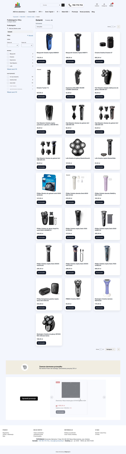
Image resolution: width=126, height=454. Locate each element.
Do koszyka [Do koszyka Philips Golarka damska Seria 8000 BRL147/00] (70, 202)
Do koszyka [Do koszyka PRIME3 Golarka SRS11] (70, 307)
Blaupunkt (12, 53)
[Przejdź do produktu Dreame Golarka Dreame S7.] (107, 42)
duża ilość (12, 83)
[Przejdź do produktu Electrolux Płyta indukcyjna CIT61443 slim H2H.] (71, 390)
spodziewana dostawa (16, 89)
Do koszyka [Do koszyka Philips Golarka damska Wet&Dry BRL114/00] (99, 202)
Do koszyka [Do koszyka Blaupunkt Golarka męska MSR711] (70, 61)
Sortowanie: (39, 23)
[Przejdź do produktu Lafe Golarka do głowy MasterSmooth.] (78, 147)
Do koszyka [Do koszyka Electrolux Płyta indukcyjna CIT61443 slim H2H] (60, 412)
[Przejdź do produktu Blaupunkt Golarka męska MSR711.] (78, 42)
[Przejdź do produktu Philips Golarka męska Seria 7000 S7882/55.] (107, 253)
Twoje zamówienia (38, 432)
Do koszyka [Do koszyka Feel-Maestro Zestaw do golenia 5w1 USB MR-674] (99, 132)
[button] (63, 5)
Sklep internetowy (62, 451)
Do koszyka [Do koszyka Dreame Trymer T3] (41, 96)
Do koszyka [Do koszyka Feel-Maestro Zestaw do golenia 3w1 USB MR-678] (70, 132)
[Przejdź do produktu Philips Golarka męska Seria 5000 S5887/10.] (107, 218)
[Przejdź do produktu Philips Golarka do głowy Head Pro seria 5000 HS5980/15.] (48, 218)
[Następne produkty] (110, 349)
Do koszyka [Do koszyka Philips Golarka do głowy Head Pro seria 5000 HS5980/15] (41, 237)
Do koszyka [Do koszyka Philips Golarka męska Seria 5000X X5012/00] (70, 272)
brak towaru (13, 86)
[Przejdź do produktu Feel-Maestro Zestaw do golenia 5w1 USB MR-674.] (107, 112)
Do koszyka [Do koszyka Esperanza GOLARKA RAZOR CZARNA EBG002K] (70, 96)
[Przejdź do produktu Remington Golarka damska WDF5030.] (107, 288)
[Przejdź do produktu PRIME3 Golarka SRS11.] (78, 288)
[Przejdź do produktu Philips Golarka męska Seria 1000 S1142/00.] (78, 218)
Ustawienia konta (38, 434)
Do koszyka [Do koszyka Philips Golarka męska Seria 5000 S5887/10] (99, 237)
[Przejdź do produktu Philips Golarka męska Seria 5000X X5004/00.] (48, 253)
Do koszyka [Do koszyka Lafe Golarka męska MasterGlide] (99, 167)
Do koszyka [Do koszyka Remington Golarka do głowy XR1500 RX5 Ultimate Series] (41, 343)
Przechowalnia (37, 436)
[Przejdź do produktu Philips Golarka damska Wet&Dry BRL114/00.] (107, 183)
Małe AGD (22, 16)
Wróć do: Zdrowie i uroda (14, 28)
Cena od (9, 42)
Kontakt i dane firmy (100, 432)
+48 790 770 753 (43, 441)
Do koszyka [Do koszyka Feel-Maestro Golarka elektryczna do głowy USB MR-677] (99, 96)
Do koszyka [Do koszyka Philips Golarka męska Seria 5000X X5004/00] (41, 272)
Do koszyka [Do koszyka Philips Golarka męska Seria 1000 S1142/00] (70, 237)
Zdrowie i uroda (30, 16)
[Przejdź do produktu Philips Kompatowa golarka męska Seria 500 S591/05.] (49, 288)
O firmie (97, 434)
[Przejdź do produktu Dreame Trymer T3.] (49, 77)
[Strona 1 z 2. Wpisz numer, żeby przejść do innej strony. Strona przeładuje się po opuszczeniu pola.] (112, 27)
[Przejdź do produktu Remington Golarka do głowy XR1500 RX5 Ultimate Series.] (49, 323)
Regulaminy (6, 432)
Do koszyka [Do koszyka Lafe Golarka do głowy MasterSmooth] (70, 167)
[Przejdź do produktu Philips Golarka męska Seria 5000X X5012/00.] (78, 253)
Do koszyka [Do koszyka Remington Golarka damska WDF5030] (99, 307)
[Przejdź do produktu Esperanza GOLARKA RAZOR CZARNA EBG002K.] (78, 77)
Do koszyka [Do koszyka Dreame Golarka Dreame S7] (99, 61)
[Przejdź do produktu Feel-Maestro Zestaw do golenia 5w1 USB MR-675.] (49, 147)
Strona (109, 26)
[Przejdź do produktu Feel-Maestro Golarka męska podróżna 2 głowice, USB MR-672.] (49, 112)
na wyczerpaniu (14, 76)
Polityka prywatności (70, 432)
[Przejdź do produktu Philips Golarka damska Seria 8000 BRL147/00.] (78, 183)
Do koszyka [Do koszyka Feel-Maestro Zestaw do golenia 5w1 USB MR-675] (41, 167)
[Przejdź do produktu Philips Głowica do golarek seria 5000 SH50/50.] (49, 183)
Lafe (11, 66)
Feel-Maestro (13, 63)
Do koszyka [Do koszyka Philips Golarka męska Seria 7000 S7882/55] (99, 272)
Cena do (23, 42)
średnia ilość (13, 80)
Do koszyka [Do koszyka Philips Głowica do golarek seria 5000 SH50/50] (41, 202)
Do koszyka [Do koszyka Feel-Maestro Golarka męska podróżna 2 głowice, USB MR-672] (41, 132)
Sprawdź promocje (29, 398)
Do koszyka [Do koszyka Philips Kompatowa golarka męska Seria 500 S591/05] (41, 307)
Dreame (12, 57)
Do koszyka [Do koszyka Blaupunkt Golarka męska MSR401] (41, 61)
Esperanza (13, 60)
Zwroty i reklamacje (8, 434)
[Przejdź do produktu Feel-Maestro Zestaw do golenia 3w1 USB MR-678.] (78, 112)
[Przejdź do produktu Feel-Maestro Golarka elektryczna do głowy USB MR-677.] (107, 77)
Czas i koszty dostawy (70, 434)
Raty (4, 436)
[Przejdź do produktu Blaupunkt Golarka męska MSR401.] (49, 42)
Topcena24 (15, 16)
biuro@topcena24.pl (56, 441)
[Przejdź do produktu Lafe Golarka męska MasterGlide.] (107, 147)
